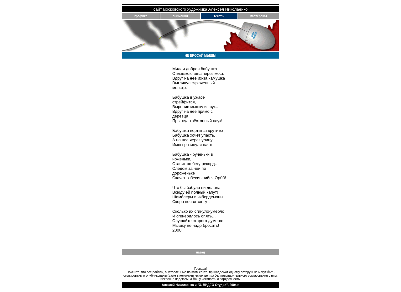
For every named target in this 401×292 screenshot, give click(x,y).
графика (140, 16)
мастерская (259, 16)
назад (200, 252)
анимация (180, 16)
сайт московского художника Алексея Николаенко (201, 9)
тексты (219, 16)
